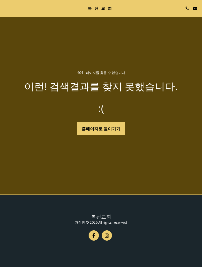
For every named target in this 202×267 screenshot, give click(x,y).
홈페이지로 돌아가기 (101, 128)
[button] (6, 8)
